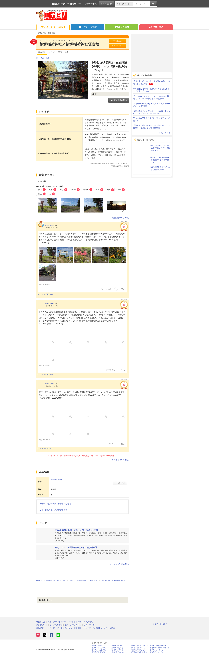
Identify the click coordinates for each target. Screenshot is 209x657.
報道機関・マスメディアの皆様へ (88, 628)
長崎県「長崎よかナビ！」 (159, 645)
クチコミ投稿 (106, 4)
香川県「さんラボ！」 (118, 650)
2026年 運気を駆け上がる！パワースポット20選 (76, 530)
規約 (66, 625)
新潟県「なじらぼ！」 (118, 648)
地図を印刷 (120, 483)
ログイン (65, 4)
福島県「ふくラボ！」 (99, 648)
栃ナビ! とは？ (159, 624)
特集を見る (156, 27)
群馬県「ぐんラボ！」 (99, 650)
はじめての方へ (76, 4)
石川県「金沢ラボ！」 (99, 652)
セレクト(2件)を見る (119, 564)
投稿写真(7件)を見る (119, 218)
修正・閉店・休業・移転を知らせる (55, 504)
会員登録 (55, 4)
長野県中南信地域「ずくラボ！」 (161, 648)
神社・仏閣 (40, 58)
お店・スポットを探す (52, 27)
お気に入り (117, 41)
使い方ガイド (41, 625)
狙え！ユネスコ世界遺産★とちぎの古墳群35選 (76, 547)
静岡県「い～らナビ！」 (158, 650)
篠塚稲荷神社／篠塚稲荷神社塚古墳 (69, 44)
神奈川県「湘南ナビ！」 (139, 650)
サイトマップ (89, 625)
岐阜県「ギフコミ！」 (138, 648)
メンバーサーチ (91, 4)
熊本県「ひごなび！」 (118, 645)
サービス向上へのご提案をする (53, 510)
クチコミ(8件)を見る (119, 460)
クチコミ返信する (45, 294)
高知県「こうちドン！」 (158, 652)
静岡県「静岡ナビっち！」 (139, 645)
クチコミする (117, 46)
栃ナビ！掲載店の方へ (62, 628)
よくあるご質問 (56, 625)
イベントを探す (87, 27)
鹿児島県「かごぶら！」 (119, 652)
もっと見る (164, 133)
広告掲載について (43, 628)
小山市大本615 (56, 480)
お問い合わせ (75, 625)
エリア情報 (121, 27)
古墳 (47, 58)
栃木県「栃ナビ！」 (98, 645)
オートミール (49, 225)
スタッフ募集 (109, 628)
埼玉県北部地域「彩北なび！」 (139, 652)
